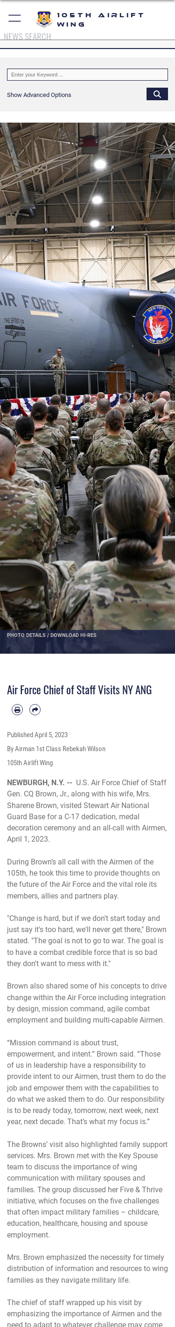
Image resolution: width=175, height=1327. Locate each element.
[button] (15, 20)
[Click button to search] (157, 94)
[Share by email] (35, 709)
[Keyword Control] (87, 75)
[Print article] (17, 709)
